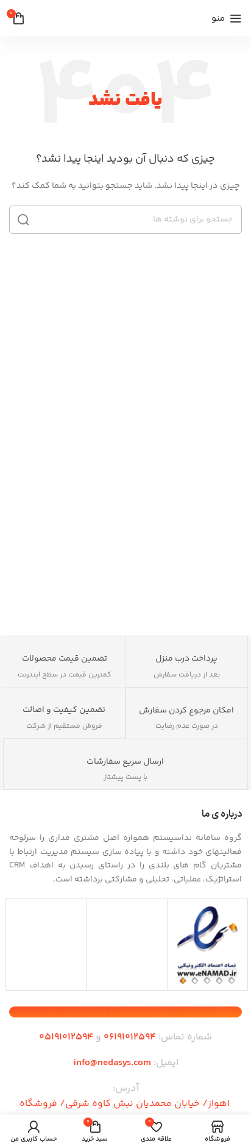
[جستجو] (125, 220)
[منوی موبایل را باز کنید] (226, 18)
